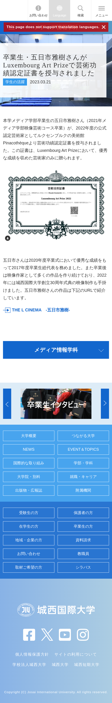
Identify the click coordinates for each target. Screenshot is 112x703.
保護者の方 (83, 513)
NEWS (28, 449)
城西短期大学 (87, 664)
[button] (7, 404)
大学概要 (28, 436)
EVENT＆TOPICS (83, 449)
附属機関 (83, 490)
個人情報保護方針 (32, 654)
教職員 (83, 554)
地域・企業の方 (28, 540)
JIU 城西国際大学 (13, 10)
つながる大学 (83, 436)
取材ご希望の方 (28, 567)
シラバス (83, 567)
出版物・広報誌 (28, 490)
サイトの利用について (75, 654)
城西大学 (60, 664)
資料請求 (83, 540)
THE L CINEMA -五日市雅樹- (41, 310)
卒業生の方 (83, 526)
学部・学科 (83, 463)
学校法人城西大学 (29, 664)
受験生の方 (28, 513)
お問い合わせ (38, 15)
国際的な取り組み (28, 463)
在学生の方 (28, 526)
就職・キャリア (83, 477)
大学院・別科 (28, 477)
